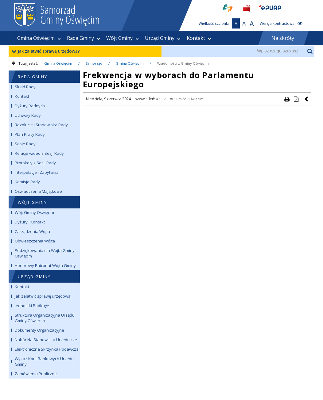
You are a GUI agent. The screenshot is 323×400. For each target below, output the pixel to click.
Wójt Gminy (122, 38)
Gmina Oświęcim (39, 38)
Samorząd (94, 63)
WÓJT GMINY (32, 202)
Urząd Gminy (163, 38)
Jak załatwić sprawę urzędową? (47, 51)
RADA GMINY (32, 76)
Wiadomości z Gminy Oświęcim (183, 63)
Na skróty (282, 38)
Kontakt (199, 38)
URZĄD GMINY (34, 276)
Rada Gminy (83, 38)
